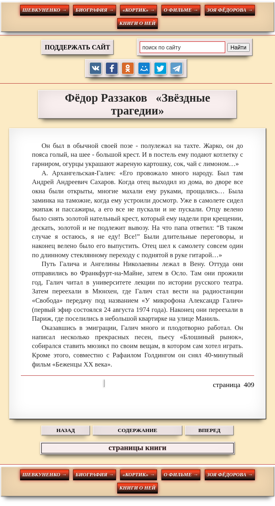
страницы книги (137, 447)
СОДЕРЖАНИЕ (137, 430)
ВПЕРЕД (209, 430)
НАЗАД (66, 430)
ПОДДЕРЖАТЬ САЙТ (77, 47)
